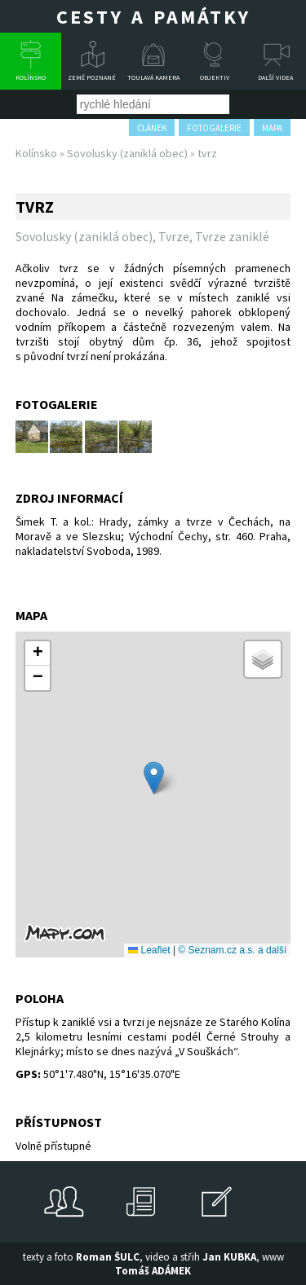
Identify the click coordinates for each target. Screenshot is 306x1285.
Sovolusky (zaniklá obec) (127, 153)
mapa (272, 128)
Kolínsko (31, 77)
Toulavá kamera (153, 77)
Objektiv (214, 77)
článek (151, 128)
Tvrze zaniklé (232, 236)
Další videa (275, 77)
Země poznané (92, 77)
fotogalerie (214, 128)
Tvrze (173, 236)
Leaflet (149, 950)
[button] (154, 777)
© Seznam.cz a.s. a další (232, 950)
